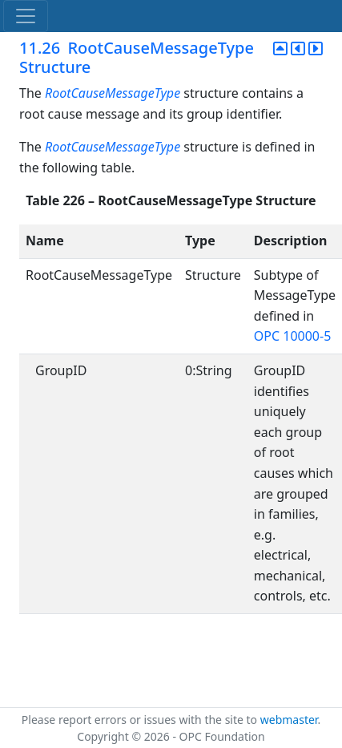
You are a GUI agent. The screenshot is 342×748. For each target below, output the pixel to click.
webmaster (289, 719)
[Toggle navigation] (25, 16)
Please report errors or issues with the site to (141, 719)
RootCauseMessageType (112, 93)
